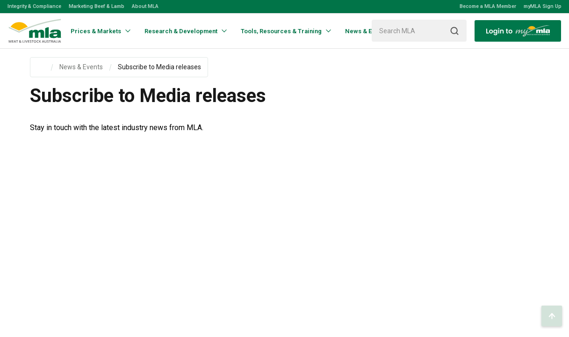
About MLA (145, 6)
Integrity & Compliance (34, 6)
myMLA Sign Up (543, 6)
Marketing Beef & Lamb (96, 6)
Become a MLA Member (488, 6)
